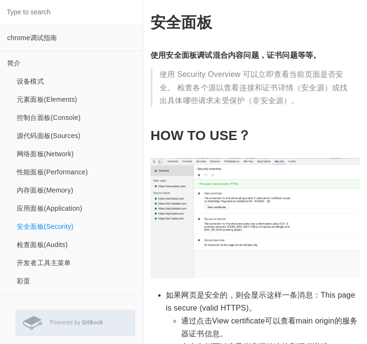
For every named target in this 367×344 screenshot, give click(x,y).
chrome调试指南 (32, 38)
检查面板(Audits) (42, 244)
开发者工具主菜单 (44, 263)
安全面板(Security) (45, 226)
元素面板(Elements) (47, 99)
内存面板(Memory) (45, 190)
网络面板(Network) (45, 154)
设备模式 (30, 81)
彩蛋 (23, 281)
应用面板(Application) (49, 208)
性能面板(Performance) (52, 172)
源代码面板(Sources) (48, 136)
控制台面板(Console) (49, 117)
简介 (14, 63)
